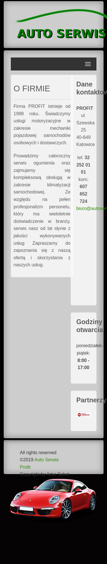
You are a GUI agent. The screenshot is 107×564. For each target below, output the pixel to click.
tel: (83, 164)
